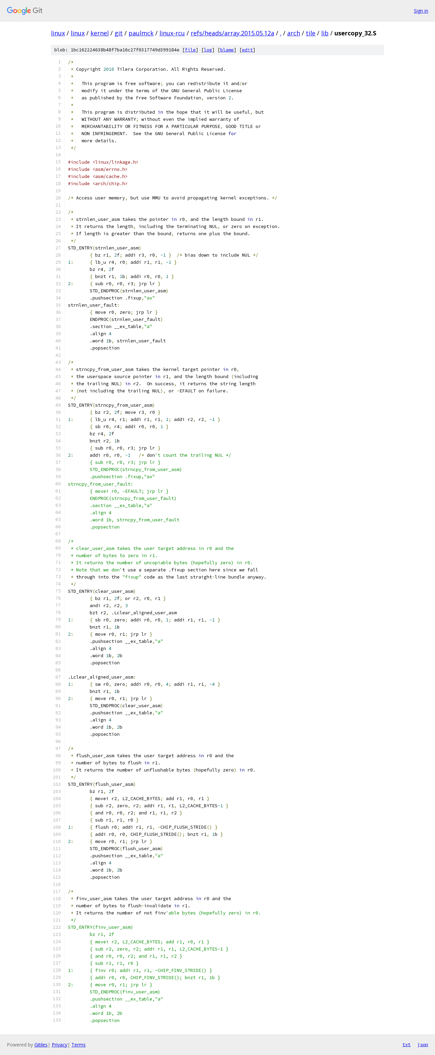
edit (247, 50)
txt (406, 1044)
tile (310, 33)
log (208, 50)
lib (325, 33)
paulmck (141, 33)
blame (227, 50)
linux (58, 33)
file (190, 50)
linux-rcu (172, 33)
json (422, 1044)
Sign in (421, 10)
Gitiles (41, 1044)
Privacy (59, 1044)
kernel (99, 33)
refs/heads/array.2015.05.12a (232, 33)
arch (293, 33)
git (119, 33)
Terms (78, 1044)
